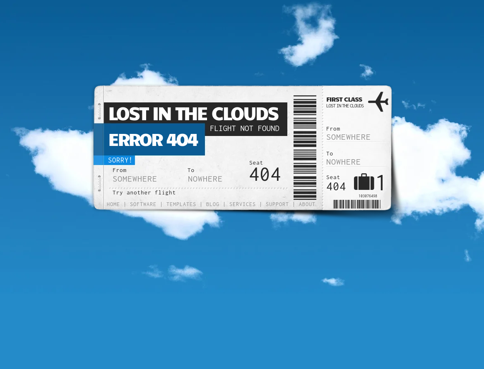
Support (277, 204)
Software (143, 204)
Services (242, 204)
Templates (181, 204)
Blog (212, 204)
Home (113, 204)
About (307, 204)
